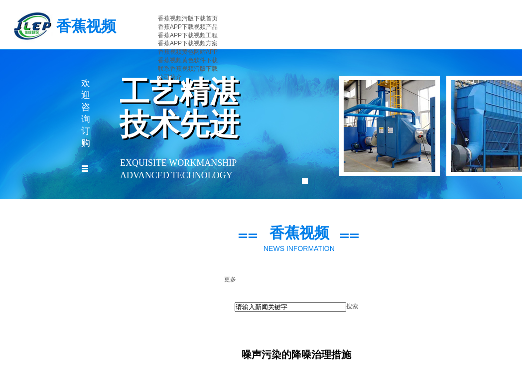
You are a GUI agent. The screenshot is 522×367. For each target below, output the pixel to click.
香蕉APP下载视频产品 (188, 26)
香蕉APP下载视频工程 (188, 35)
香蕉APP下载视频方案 (188, 43)
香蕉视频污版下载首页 (188, 18)
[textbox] (290, 307)
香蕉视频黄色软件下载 (188, 60)
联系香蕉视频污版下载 (188, 68)
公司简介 (170, 77)
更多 (230, 279)
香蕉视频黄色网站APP (188, 51)
